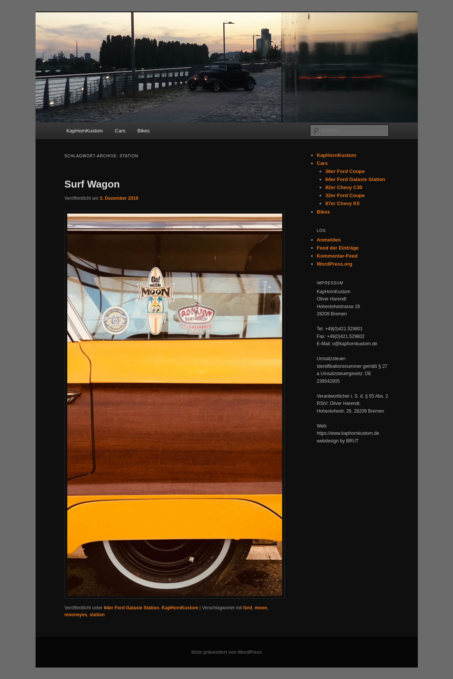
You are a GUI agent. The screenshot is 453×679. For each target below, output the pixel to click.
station (97, 614)
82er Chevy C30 (343, 187)
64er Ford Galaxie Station (131, 607)
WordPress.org (334, 264)
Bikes (144, 131)
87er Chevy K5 (342, 203)
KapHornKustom (85, 131)
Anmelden (329, 240)
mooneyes (76, 614)
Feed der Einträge (338, 248)
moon (261, 607)
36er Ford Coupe (345, 171)
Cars (120, 131)
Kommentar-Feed (337, 256)
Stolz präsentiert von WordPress (226, 652)
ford (247, 607)
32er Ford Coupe (345, 195)
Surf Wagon (92, 184)
